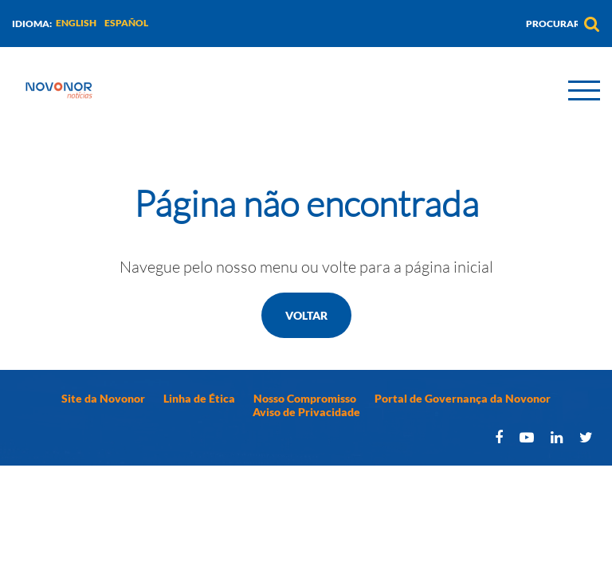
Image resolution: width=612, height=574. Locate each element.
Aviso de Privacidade (306, 412)
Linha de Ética (199, 398)
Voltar (306, 315)
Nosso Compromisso (304, 398)
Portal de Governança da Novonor (463, 398)
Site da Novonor (103, 398)
